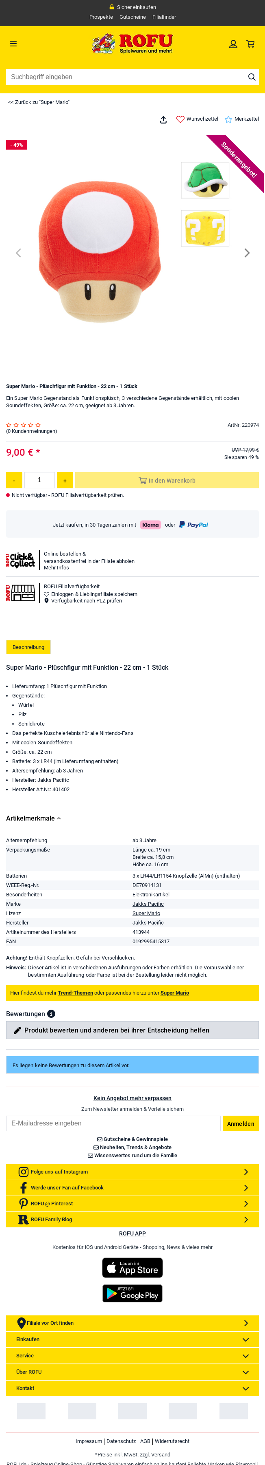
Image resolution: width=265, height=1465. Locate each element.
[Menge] (39, 480)
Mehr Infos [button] (56, 567)
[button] (51, 1074)
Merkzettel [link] (241, 119)
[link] (233, 43)
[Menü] (38, 43)
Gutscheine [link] (132, 17)
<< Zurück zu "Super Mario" (39, 102)
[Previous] (19, 253)
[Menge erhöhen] (65, 480)
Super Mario (146, 974)
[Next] (246, 253)
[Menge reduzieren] (14, 480)
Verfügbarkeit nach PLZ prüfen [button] (83, 600)
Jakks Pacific (148, 964)
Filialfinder (164, 17)
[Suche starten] (252, 77)
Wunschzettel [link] (197, 119)
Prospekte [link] (101, 17)
